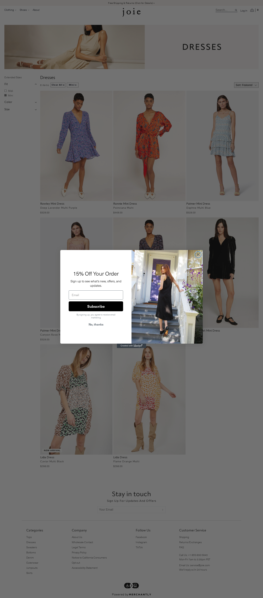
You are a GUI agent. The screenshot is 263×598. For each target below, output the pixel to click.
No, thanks (96, 324)
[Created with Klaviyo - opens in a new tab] (131, 346)
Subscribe (96, 306)
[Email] (96, 295)
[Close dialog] (198, 254)
